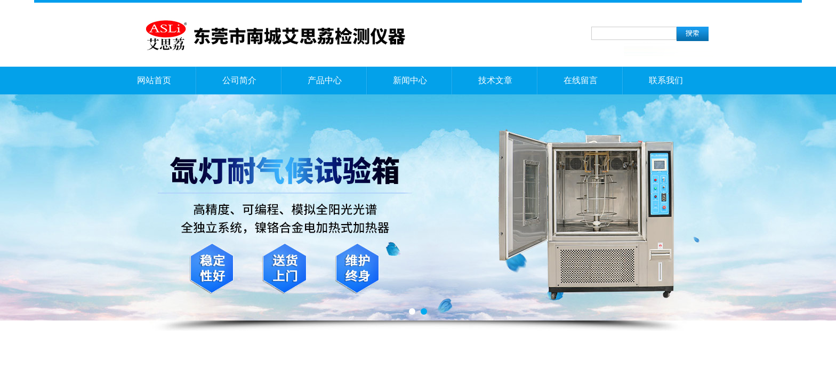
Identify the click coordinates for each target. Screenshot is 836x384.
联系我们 (666, 80)
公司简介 (239, 80)
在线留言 (581, 80)
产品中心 (325, 80)
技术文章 (495, 80)
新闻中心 (410, 80)
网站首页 (154, 80)
